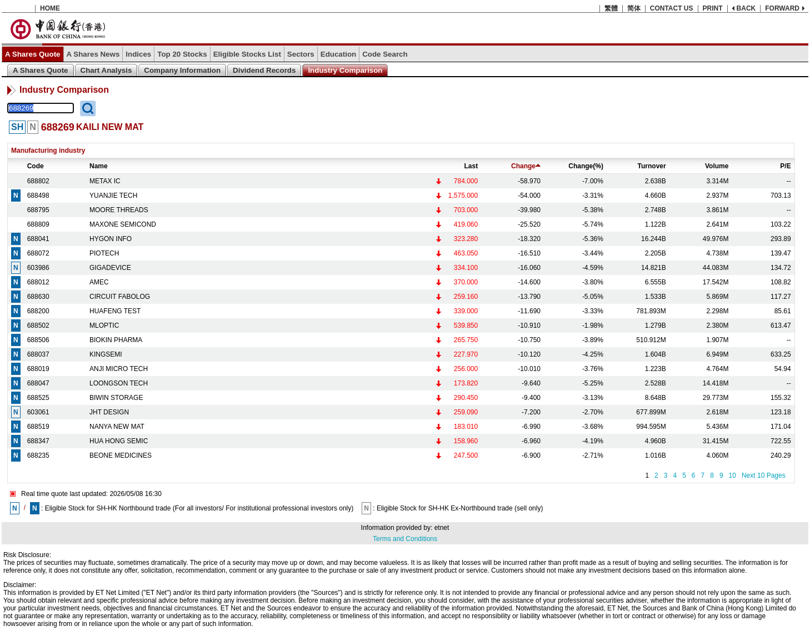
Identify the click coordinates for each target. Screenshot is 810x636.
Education (338, 54)
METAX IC (105, 181)
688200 (38, 311)
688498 (38, 195)
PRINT (713, 8)
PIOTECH (104, 253)
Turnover (652, 166)
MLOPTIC (104, 325)
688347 (38, 441)
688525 (38, 398)
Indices (138, 54)
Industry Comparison (345, 70)
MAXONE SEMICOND (122, 224)
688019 (38, 369)
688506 (38, 340)
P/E (785, 166)
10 (732, 475)
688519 (38, 426)
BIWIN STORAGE (116, 398)
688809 (38, 224)
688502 (38, 325)
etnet (441, 528)
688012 (38, 282)
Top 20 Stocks (182, 54)
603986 (38, 268)
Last (471, 166)
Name (98, 166)
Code (35, 166)
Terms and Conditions (405, 539)
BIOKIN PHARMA (115, 340)
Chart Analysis (106, 70)
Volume (716, 166)
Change (526, 166)
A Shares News (93, 54)
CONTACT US (671, 8)
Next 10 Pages (764, 475)
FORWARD (782, 8)
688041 (38, 239)
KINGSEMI (105, 354)
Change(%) (585, 166)
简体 (634, 8)
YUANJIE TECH (113, 195)
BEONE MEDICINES (120, 455)
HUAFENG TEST (115, 311)
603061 (38, 412)
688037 (38, 354)
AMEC (99, 282)
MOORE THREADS (118, 210)
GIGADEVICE (110, 268)
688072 (38, 253)
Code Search (384, 54)
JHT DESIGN (109, 412)
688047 (38, 383)
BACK (746, 8)
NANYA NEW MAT (116, 426)
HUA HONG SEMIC (118, 441)
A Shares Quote (33, 54)
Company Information (182, 70)
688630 (38, 297)
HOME (50, 8)
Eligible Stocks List (247, 54)
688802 (38, 181)
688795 (38, 210)
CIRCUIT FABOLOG (119, 297)
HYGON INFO (110, 239)
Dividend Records (264, 70)
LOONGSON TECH (118, 383)
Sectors (300, 54)
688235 (38, 455)
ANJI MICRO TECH (118, 369)
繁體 (611, 8)
